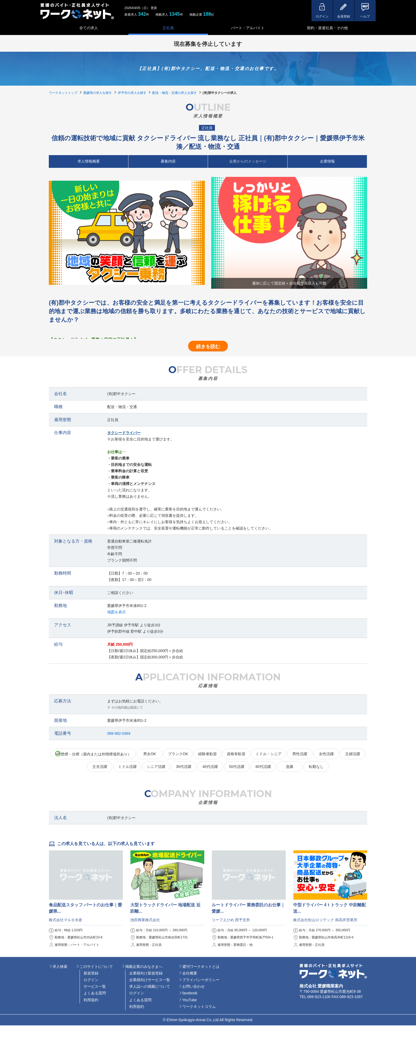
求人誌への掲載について (149, 986)
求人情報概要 (88, 161)
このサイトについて (96, 966)
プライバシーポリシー (200, 980)
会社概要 (189, 973)
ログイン (91, 980)
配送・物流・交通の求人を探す (174, 93)
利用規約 (91, 1000)
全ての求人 (88, 28)
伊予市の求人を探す (132, 93)
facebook (189, 993)
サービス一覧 (95, 986)
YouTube (189, 1000)
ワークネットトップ (63, 93)
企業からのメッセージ (247, 161)
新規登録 (91, 973)
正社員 (168, 28)
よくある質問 (95, 993)
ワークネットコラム (199, 1006)
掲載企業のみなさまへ (143, 966)
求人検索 (60, 966)
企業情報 (327, 161)
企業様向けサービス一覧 (149, 980)
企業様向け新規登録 (146, 973)
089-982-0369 (118, 733)
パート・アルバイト (248, 28)
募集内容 (168, 161)
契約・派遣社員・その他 (327, 28)
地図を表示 (116, 612)
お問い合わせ (193, 986)
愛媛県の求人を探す (97, 93)
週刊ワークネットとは (200, 966)
